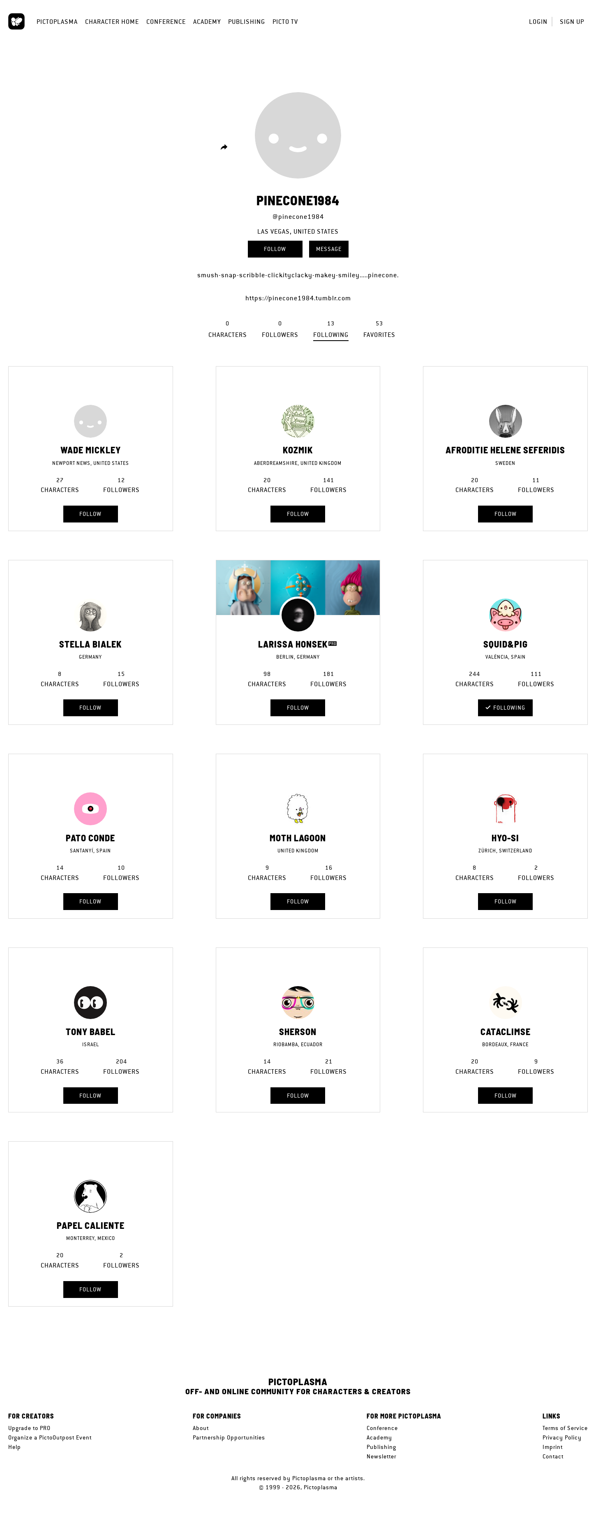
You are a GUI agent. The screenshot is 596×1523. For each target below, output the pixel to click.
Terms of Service (565, 1428)
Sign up (572, 21)
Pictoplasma (57, 21)
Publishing (246, 21)
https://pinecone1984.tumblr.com (298, 298)
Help (14, 1447)
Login (538, 21)
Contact (553, 1456)
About (201, 1428)
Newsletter (381, 1456)
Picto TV (285, 21)
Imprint (553, 1447)
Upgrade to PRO (29, 1428)
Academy (207, 21)
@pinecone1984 (298, 216)
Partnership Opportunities (229, 1437)
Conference (166, 21)
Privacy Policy (562, 1437)
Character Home (112, 21)
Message (329, 249)
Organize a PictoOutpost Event (50, 1437)
